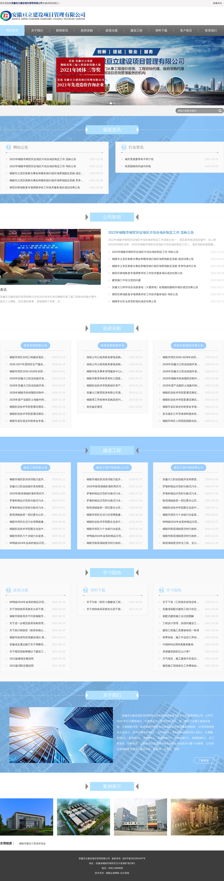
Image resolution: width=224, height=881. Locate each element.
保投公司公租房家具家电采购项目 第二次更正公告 (116, 357)
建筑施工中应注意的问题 (126, 280)
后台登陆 (124, 873)
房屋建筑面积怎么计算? (176, 651)
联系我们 (211, 30)
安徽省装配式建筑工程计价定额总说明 (185, 609)
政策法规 (112, 30)
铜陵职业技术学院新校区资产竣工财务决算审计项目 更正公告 (122, 385)
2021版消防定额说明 (22, 665)
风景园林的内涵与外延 (138, 166)
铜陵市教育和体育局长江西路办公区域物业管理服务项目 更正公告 (125, 378)
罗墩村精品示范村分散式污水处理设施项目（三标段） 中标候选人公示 (127, 493)
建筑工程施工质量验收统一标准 (181, 630)
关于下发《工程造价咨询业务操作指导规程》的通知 (193, 601)
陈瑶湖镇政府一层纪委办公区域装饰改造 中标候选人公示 (120, 507)
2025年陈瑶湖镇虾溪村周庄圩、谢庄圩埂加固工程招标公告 (44, 493)
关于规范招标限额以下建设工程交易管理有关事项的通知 (42, 651)
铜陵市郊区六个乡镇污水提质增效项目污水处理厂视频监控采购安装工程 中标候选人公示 (138, 528)
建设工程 (136, 30)
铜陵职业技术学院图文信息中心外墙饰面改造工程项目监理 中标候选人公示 (130, 521)
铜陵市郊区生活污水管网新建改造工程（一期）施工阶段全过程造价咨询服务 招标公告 (60, 521)
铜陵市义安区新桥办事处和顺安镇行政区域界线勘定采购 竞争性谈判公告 (52, 180)
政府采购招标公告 (35, 345)
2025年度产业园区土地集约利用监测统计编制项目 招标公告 (44, 399)
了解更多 (203, 760)
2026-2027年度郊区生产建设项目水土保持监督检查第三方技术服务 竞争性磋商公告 (58, 364)
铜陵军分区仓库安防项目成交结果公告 (134, 301)
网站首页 (12, 30)
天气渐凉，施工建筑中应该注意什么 (183, 658)
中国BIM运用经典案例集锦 (178, 644)
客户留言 (186, 30)
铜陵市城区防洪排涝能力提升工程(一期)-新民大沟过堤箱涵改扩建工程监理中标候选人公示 (139, 479)
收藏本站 (217, 3)
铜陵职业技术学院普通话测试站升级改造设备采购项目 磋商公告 (46, 413)
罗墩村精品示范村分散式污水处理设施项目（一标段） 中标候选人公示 (127, 500)
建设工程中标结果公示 (188, 467)
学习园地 (173, 590)
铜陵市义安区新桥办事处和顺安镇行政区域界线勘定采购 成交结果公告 (50, 173)
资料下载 (161, 30)
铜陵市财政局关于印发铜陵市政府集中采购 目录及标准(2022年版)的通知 (52, 616)
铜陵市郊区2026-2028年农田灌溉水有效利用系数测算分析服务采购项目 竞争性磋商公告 (61, 371)
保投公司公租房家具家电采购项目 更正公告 (112, 364)
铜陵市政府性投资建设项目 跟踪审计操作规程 (36, 637)
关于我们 (37, 30)
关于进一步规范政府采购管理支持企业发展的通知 (38, 623)
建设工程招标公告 (35, 467)
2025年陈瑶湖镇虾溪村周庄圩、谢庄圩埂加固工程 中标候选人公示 (125, 486)
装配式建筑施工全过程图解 (178, 616)
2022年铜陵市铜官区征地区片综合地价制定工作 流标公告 (43, 159)
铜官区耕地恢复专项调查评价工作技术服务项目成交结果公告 (45, 187)
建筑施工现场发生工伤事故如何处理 (183, 665)
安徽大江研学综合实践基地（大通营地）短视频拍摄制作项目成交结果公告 (155, 287)
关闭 (97, 99)
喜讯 (3, 289)
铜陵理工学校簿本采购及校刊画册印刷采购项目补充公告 (119, 399)
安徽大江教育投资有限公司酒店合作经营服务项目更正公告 (121, 392)
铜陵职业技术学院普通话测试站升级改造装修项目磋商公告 (43, 406)
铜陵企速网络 (112, 873)
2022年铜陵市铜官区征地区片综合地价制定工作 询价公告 (43, 166)
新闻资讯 (62, 30)
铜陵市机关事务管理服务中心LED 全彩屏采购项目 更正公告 (121, 371)
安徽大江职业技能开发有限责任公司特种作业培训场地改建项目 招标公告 (52, 486)
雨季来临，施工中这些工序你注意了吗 (185, 637)
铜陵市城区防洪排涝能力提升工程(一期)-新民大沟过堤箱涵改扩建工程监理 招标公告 (58, 479)
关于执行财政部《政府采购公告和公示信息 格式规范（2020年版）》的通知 (53, 630)
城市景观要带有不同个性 (139, 159)
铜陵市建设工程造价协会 (32, 843)
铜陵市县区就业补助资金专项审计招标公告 (34, 420)
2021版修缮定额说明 (22, 658)
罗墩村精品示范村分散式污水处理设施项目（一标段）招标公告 (46, 507)
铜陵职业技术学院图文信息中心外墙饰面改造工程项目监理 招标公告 (49, 528)
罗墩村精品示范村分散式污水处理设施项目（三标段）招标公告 (46, 500)
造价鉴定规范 (94, 406)
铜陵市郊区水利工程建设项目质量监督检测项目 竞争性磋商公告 (46, 357)
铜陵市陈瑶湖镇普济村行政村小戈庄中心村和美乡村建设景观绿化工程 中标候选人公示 (137, 542)
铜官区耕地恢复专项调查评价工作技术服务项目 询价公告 (145, 294)
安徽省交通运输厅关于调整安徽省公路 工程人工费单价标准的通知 (48, 644)
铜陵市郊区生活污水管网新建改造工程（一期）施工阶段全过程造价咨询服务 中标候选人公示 (141, 514)
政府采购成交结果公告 (188, 345)
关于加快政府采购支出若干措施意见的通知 (34, 609)
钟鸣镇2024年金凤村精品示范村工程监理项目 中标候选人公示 (122, 535)
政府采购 (87, 30)
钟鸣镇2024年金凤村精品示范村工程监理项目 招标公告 (42, 542)
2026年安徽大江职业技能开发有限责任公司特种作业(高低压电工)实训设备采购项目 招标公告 (63, 385)
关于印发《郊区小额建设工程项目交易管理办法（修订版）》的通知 (126, 601)
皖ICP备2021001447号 (134, 858)
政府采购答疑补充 (113, 345)
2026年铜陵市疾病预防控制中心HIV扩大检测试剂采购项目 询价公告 (49, 392)
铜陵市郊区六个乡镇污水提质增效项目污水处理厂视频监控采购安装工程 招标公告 (57, 535)
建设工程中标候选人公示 (112, 467)
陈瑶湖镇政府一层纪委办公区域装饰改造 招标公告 (39, 514)
